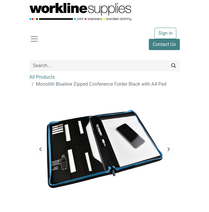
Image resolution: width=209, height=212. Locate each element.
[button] (40, 149)
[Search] (173, 65)
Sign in (165, 33)
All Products (42, 77)
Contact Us (164, 44)
